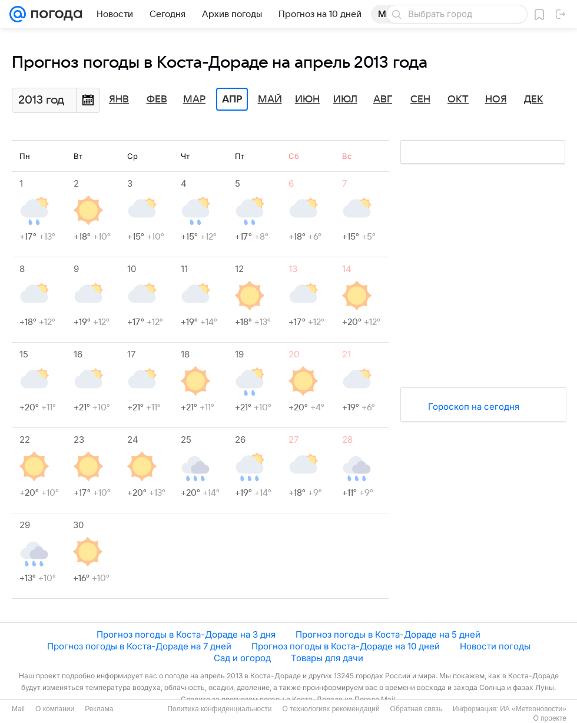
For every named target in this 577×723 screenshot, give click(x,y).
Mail (18, 709)
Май (270, 99)
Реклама (99, 709)
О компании (54, 709)
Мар (194, 99)
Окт (458, 99)
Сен (420, 99)
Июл (345, 99)
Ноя (496, 99)
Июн (307, 99)
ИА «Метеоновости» (533, 709)
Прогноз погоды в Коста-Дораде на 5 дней (388, 634)
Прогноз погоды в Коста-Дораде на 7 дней (139, 646)
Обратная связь (416, 709)
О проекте (549, 718)
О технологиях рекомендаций (330, 709)
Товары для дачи (327, 658)
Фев (157, 99)
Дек (533, 99)
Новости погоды (495, 646)
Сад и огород (242, 658)
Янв (119, 99)
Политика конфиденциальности (219, 709)
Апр (232, 99)
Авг (382, 99)
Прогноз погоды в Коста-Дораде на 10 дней (345, 646)
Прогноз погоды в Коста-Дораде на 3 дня (186, 634)
